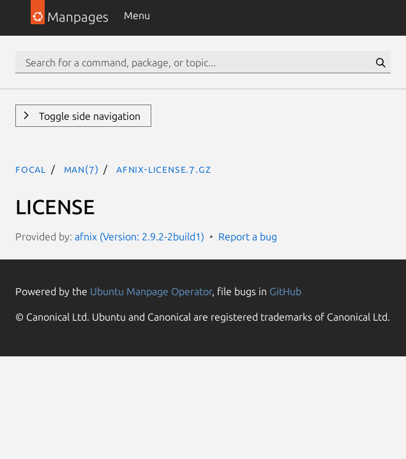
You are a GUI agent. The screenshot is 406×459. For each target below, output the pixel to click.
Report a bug (247, 236)
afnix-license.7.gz (163, 169)
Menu (137, 15)
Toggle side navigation (88, 116)
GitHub (285, 291)
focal (30, 169)
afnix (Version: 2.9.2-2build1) (139, 236)
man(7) (81, 169)
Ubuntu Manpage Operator (151, 291)
